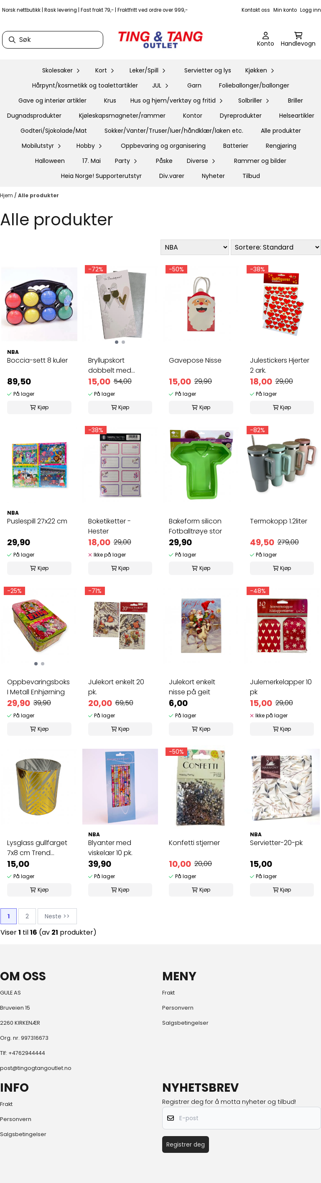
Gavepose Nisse (195, 360)
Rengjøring (281, 146)
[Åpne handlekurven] (298, 39)
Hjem (7, 195)
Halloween (50, 161)
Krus (110, 100)
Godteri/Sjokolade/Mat (53, 130)
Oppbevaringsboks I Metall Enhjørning (38, 687)
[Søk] (52, 40)
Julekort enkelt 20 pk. (116, 687)
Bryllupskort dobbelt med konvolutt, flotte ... (116, 366)
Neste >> (57, 916)
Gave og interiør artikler (52, 100)
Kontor (192, 115)
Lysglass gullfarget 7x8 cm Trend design (37, 848)
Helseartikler (296, 115)
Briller (295, 100)
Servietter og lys (207, 70)
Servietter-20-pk (276, 843)
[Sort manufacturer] (194, 247)
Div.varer (171, 176)
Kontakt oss (256, 10)
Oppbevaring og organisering (163, 146)
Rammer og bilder (260, 161)
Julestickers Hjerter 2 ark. (279, 365)
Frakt (168, 992)
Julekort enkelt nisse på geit (192, 687)
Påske (164, 161)
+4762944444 (26, 1053)
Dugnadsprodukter (34, 115)
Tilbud (251, 176)
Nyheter (213, 176)
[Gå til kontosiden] (266, 39)
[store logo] (160, 40)
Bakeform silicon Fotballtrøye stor (195, 526)
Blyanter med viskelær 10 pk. (110, 848)
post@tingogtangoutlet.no (35, 1068)
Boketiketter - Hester (109, 526)
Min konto (285, 10)
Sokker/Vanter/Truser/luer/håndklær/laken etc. (173, 130)
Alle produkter (281, 130)
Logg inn (310, 10)
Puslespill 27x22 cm (37, 521)
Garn (194, 85)
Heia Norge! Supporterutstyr (101, 176)
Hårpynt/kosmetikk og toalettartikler (85, 85)
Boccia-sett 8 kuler (37, 360)
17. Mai (91, 161)
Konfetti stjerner (194, 843)
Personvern (178, 1007)
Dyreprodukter (241, 115)
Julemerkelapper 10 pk (281, 687)
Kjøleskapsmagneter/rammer (122, 115)
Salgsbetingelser (185, 1022)
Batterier (235, 146)
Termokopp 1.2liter (278, 521)
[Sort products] (276, 247)
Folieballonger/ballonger (254, 85)
